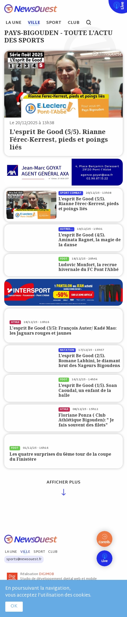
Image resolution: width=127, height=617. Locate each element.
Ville (34, 23)
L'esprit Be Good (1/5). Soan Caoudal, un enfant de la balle (87, 390)
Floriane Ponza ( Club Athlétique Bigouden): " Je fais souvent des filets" (86, 420)
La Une (13, 23)
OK (14, 606)
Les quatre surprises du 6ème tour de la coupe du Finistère (60, 456)
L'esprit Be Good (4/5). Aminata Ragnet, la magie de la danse (89, 240)
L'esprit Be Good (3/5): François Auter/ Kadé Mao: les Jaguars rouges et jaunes (63, 330)
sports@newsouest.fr (24, 559)
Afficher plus (63, 482)
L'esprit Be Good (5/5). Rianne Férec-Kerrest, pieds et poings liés (59, 139)
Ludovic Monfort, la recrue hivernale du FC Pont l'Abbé (88, 267)
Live (107, 3)
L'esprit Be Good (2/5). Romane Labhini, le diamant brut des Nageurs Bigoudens (89, 360)
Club (73, 23)
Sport (53, 23)
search (91, 23)
